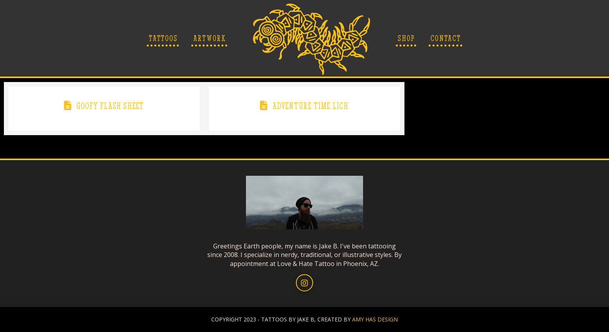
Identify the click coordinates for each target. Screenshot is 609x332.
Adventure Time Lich (310, 105)
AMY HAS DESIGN (375, 319)
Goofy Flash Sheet (110, 105)
